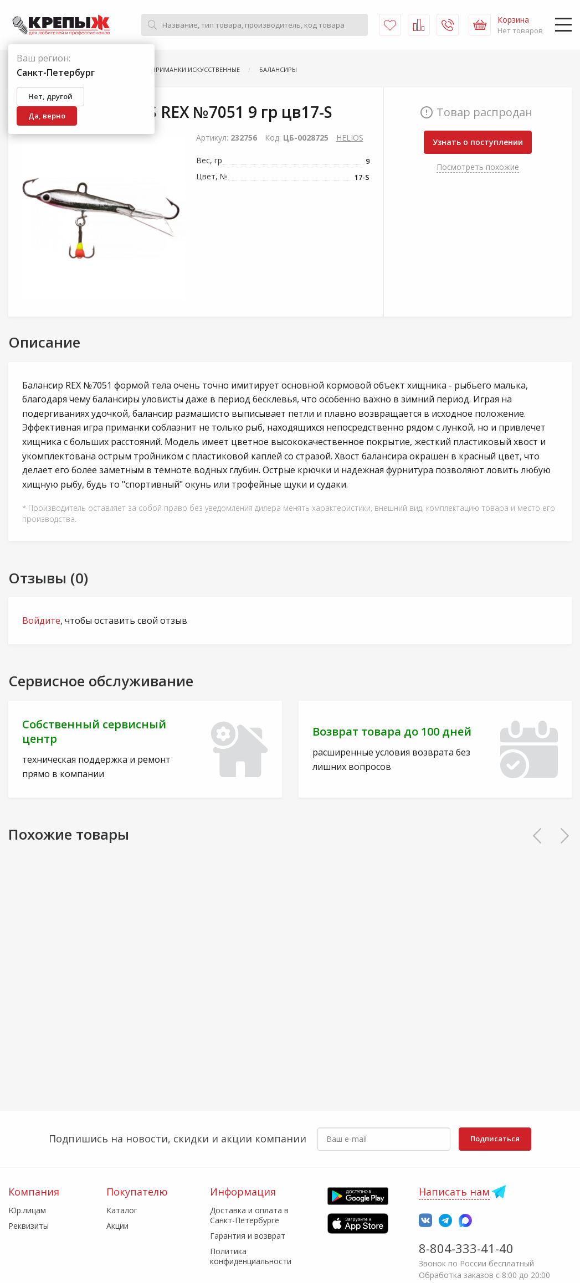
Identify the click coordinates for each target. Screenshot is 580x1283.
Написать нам (454, 1191)
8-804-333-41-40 (466, 1248)
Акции (117, 1225)
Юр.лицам (27, 1210)
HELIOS (349, 137)
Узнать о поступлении (478, 142)
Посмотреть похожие (478, 167)
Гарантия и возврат (247, 1235)
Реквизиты (28, 1225)
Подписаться (495, 1139)
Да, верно (46, 116)
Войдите (41, 620)
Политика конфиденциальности (250, 1256)
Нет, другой (50, 96)
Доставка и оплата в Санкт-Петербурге (249, 1215)
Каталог (121, 1210)
